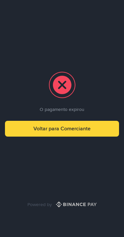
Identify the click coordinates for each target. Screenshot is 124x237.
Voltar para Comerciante (62, 128)
